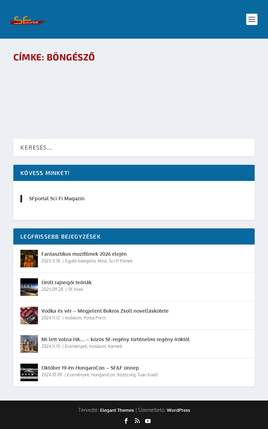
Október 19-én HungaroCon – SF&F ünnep (90, 368)
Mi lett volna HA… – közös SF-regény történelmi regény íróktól (115, 339)
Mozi (102, 261)
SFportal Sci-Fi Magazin (57, 198)
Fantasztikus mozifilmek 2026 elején (84, 254)
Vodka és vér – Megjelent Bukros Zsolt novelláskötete (105, 311)
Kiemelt (115, 346)
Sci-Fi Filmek (120, 261)
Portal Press (95, 317)
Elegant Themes (117, 410)
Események (76, 346)
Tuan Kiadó (148, 374)
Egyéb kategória (80, 261)
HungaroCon (103, 374)
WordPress (178, 410)
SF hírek (75, 289)
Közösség (126, 374)
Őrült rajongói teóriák (66, 282)
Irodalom (73, 317)
